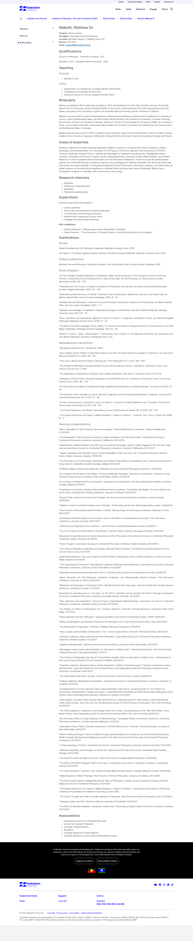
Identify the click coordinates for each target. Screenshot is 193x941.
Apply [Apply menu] (128, 9)
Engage (23, 915)
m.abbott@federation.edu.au (78, 45)
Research (24, 29)
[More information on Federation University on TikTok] (172, 885)
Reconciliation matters (107, 861)
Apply (22, 906)
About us (23, 36)
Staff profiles (109, 18)
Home (121, 2)
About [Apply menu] (165, 9)
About (22, 920)
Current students (135, 2)
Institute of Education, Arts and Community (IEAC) (75, 18)
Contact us (168, 2)
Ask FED (62, 911)
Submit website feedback (91, 929)
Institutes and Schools (37, 18)
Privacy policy (62, 929)
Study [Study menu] (118, 9)
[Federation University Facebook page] (160, 885)
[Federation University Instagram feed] (164, 885)
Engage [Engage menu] (153, 9)
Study (22, 901)
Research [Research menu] (140, 9)
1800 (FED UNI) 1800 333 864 (110, 904)
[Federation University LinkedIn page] (168, 885)
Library (157, 2)
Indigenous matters (84, 861)
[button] (52, 28)
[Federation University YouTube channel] (155, 885)
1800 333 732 (103, 919)
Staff (148, 2)
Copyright (51, 929)
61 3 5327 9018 (103, 912)
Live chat (62, 901)
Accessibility (75, 929)
